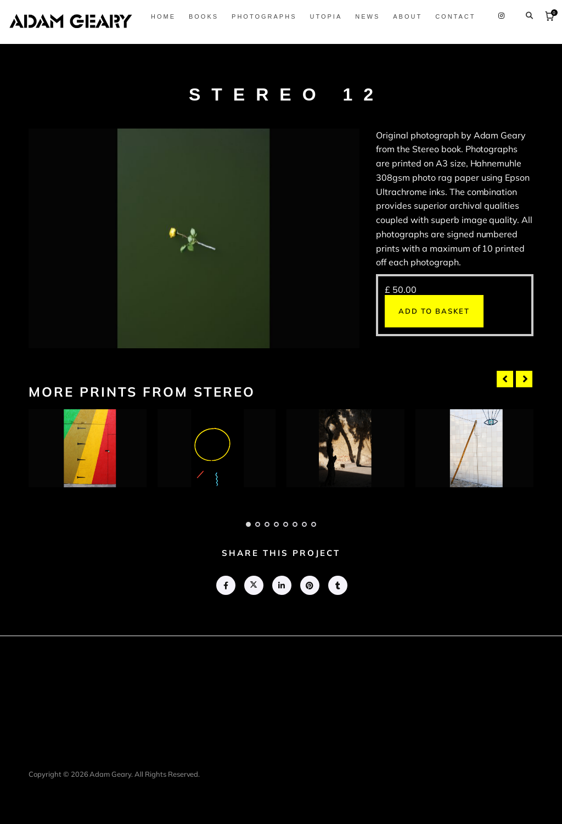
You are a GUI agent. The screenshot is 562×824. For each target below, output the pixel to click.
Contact (519, 41)
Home (226, 41)
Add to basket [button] (434, 311)
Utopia (389, 41)
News (431, 41)
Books (267, 41)
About (471, 41)
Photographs (327, 41)
